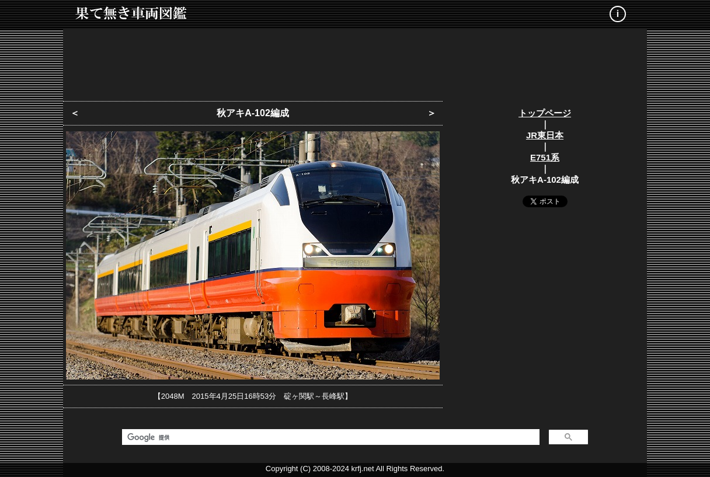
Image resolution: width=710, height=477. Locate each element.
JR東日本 (544, 135)
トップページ (544, 113)
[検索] (329, 437)
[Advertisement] (355, 61)
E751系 (544, 157)
